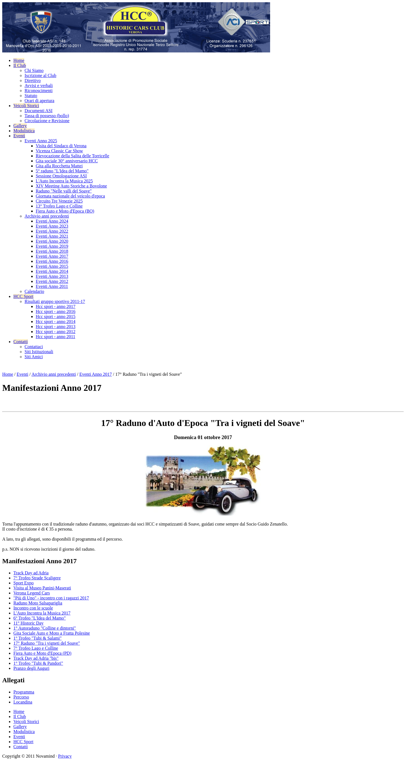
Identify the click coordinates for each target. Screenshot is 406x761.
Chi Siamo (34, 70)
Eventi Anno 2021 (52, 236)
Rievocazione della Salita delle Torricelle (72, 155)
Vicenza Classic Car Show (59, 150)
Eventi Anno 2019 (52, 246)
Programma (23, 692)
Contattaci (34, 346)
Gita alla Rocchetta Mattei (59, 165)
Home (18, 60)
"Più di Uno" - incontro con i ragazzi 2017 (51, 598)
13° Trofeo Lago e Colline (59, 206)
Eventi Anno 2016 (52, 261)
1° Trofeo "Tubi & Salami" (37, 638)
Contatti (20, 341)
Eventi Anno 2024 (52, 221)
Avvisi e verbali (39, 85)
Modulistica (24, 130)
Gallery (20, 125)
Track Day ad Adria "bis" (36, 658)
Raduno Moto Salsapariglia (37, 603)
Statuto (31, 95)
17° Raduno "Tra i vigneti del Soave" (46, 643)
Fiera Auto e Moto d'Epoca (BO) (65, 211)
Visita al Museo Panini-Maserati (42, 588)
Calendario (34, 291)
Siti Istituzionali (39, 351)
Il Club (19, 65)
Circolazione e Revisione (47, 120)
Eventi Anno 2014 (52, 271)
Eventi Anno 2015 (52, 266)
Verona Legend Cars (31, 593)
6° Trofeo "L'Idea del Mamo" (39, 618)
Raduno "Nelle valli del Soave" (64, 191)
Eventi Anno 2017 (52, 256)
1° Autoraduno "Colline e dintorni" (44, 628)
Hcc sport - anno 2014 (55, 321)
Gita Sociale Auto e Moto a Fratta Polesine (51, 633)
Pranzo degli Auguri (31, 668)
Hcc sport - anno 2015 (55, 316)
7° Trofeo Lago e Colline (35, 648)
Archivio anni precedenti (47, 216)
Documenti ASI (38, 110)
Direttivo (33, 80)
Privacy (65, 756)
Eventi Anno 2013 (52, 276)
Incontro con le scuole (33, 608)
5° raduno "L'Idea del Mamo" (62, 170)
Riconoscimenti (38, 90)
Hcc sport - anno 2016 (55, 311)
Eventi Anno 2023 (52, 226)
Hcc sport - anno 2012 (55, 331)
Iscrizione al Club (40, 75)
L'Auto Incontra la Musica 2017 (42, 613)
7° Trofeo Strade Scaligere (37, 577)
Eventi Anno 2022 (52, 231)
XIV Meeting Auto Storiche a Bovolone (71, 186)
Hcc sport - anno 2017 (55, 306)
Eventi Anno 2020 (52, 241)
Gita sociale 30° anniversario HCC (67, 160)
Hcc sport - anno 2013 (55, 326)
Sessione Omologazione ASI (61, 176)
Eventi (19, 135)
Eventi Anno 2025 (41, 140)
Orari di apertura (39, 100)
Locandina (22, 702)
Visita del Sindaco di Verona (61, 145)
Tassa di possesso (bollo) (47, 115)
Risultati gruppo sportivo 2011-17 (55, 301)
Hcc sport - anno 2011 (55, 336)
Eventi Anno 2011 (52, 286)
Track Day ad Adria (31, 572)
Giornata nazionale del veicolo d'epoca (70, 196)
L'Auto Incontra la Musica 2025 (64, 181)
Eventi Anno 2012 (52, 281)
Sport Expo (23, 583)
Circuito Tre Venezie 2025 (59, 201)
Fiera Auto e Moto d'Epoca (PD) (42, 653)
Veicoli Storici (26, 105)
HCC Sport (23, 296)
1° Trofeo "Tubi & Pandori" (38, 663)
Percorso (21, 697)
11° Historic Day (28, 623)
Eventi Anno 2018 (52, 251)
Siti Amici (34, 356)
